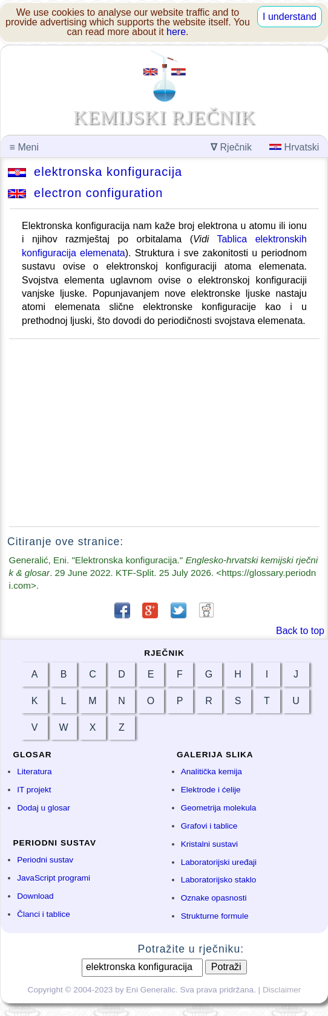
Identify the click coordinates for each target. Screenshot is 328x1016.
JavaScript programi (53, 877)
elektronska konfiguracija (95, 171)
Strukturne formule (215, 916)
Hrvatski (294, 147)
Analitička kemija (211, 771)
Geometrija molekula (219, 807)
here (176, 32)
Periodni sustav (45, 859)
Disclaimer (282, 989)
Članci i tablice (43, 914)
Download (35, 896)
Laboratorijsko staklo (219, 879)
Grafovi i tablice (209, 825)
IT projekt (34, 789)
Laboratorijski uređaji (219, 862)
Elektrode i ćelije (211, 789)
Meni (24, 147)
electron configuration (85, 192)
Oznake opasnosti (214, 897)
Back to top (300, 631)
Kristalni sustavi (209, 844)
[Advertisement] (164, 432)
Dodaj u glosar (43, 807)
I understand (290, 16)
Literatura (34, 771)
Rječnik (231, 147)
